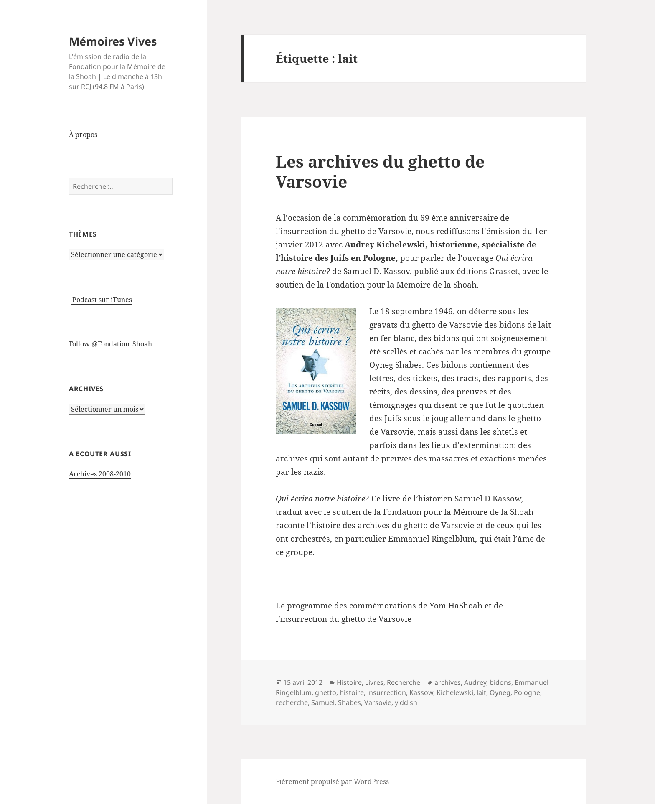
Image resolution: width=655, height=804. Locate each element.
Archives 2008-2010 (100, 473)
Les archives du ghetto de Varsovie (380, 171)
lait (481, 692)
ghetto (325, 692)
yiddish (406, 702)
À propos (83, 134)
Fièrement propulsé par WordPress (332, 781)
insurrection (386, 692)
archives (447, 682)
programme (309, 605)
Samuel (323, 702)
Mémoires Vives (113, 41)
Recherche (403, 682)
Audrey (475, 682)
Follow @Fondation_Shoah (110, 344)
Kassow (421, 692)
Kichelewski (455, 692)
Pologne (527, 692)
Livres (374, 682)
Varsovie (377, 702)
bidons (500, 682)
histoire (352, 692)
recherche (292, 702)
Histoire (349, 682)
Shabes (349, 702)
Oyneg (500, 692)
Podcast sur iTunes (101, 299)
